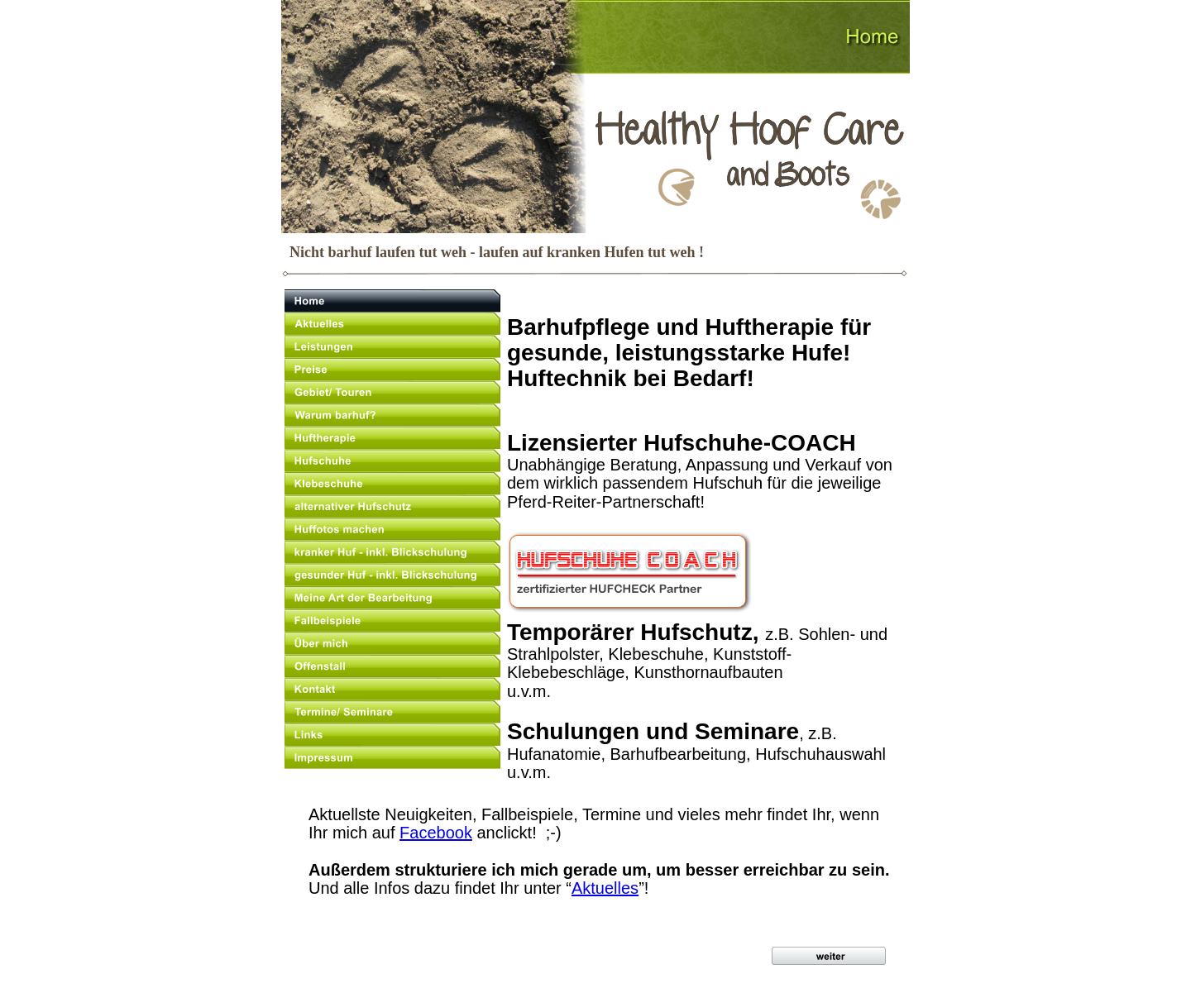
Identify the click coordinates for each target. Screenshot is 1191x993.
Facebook (435, 833)
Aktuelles (605, 888)
